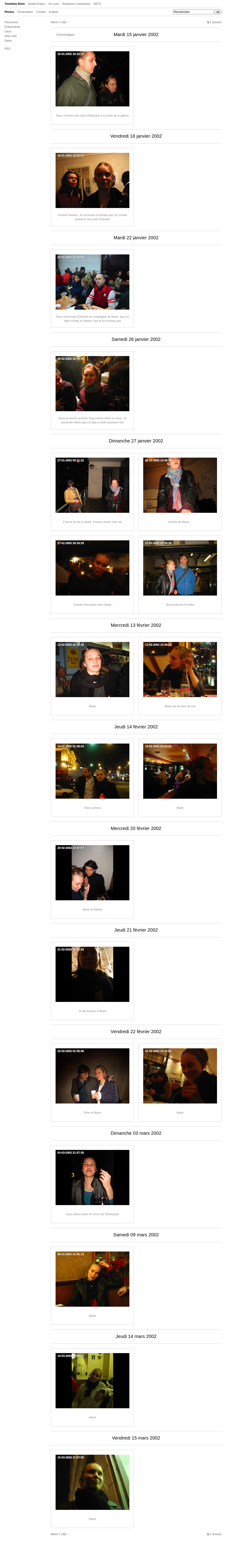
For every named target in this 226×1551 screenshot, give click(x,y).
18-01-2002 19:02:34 (70, 155)
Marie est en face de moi (180, 706)
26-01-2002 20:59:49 (70, 358)
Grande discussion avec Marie (92, 604)
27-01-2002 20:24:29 (70, 543)
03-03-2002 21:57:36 (70, 1152)
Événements (12, 27)
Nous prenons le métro (180, 604)
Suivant (216, 22)
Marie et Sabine (92, 909)
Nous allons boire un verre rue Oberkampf (92, 1214)
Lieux (8, 31)
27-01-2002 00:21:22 (70, 460)
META (97, 4)
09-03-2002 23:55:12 (70, 1254)
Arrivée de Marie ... (180, 522)
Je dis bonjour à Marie (92, 1011)
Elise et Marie (92, 1112)
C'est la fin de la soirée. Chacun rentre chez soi (92, 522)
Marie (92, 706)
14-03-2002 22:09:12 (70, 1355)
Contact (41, 12)
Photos (9, 12)
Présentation (25, 12)
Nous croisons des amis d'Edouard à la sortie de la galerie (92, 115)
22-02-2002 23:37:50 (158, 1051)
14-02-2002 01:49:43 (70, 746)
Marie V (55, 22)
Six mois (53, 4)
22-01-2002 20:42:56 (70, 257)
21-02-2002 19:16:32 (70, 949)
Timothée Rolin (15, 4)
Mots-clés (11, 36)
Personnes (11, 22)
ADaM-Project (36, 4)
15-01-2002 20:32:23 (70, 54)
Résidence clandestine (76, 4)
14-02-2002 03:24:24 (158, 746)
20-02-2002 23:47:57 (70, 848)
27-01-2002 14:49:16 (158, 460)
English (53, 12)
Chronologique (62, 34)
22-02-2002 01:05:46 (70, 1051)
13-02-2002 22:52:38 (70, 644)
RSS (7, 48)
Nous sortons (92, 808)
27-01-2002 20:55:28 (158, 543)
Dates (8, 40)
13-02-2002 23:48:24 (158, 644)
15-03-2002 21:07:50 (70, 1457)
